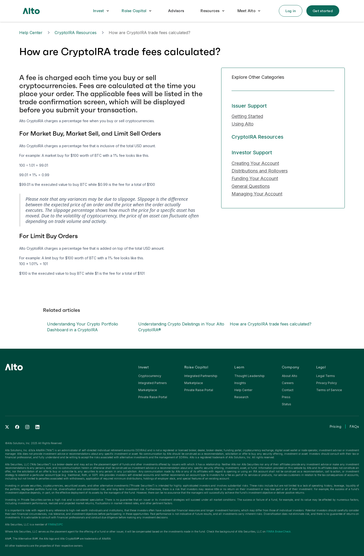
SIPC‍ (60, 524)
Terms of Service (329, 390)
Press (286, 397)
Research (241, 397)
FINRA (52, 524)
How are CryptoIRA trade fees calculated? (270, 323)
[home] (31, 11)
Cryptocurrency (149, 376)
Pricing (336, 426)
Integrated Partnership (200, 376)
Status (286, 404)
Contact (287, 390)
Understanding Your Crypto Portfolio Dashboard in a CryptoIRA (82, 326)
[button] (101, 11)
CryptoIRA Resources (76, 32)
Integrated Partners (152, 383)
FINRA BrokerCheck (278, 531)
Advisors (176, 10)
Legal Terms (325, 376)
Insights (240, 383)
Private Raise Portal (152, 397)
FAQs (354, 426)
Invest (98, 10)
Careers (288, 383)
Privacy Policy (326, 383)
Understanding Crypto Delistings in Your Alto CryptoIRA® (181, 326)
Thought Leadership (249, 376)
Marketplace (147, 390)
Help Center (30, 32)
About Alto (289, 376)
